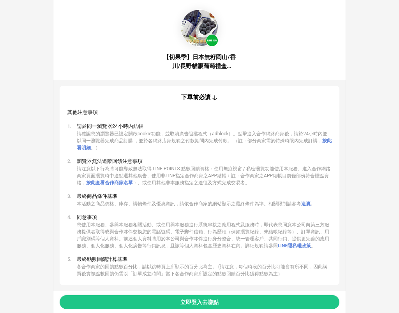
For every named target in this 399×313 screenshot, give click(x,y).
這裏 (306, 203)
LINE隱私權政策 (294, 245)
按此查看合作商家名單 (109, 182)
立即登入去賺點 (199, 302)
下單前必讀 (195, 97)
